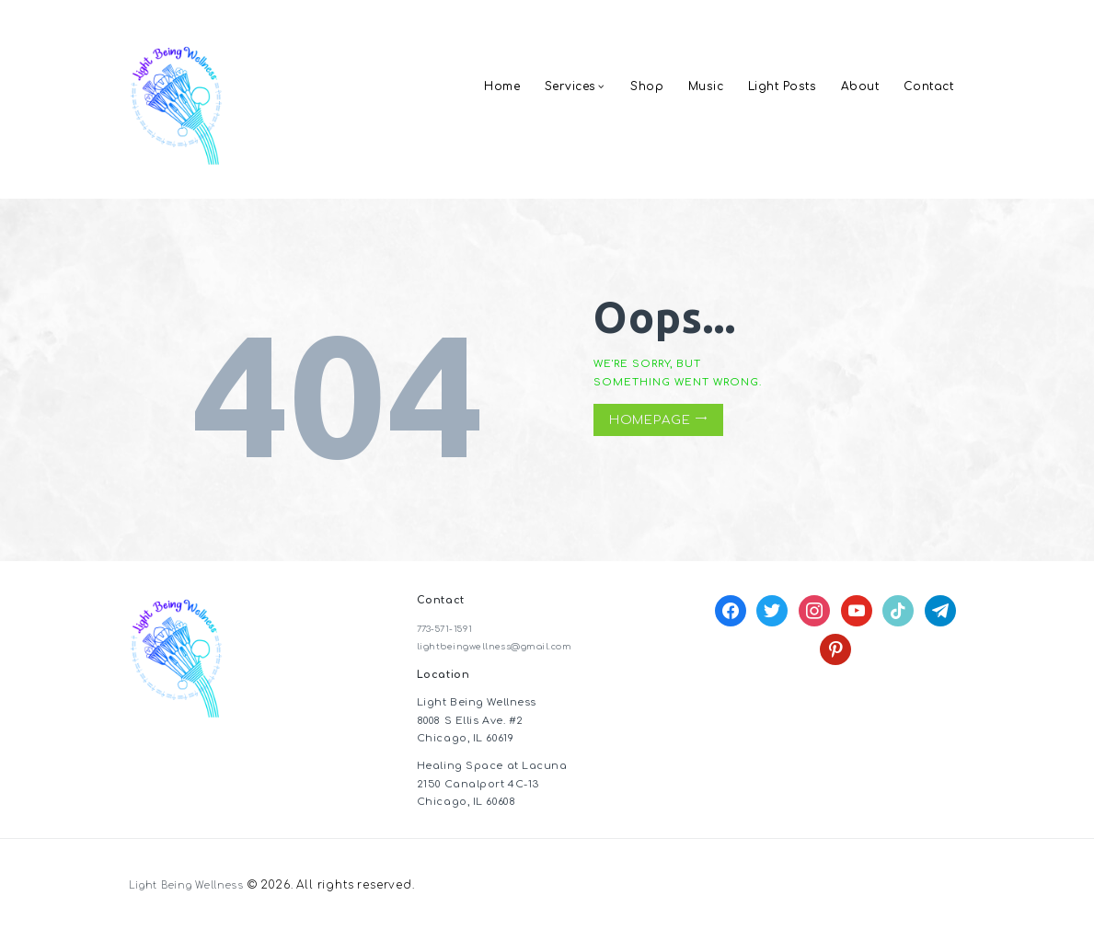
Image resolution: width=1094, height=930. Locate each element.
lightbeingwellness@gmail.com (506, 646)
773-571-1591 (450, 629)
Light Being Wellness (194, 885)
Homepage (649, 420)
